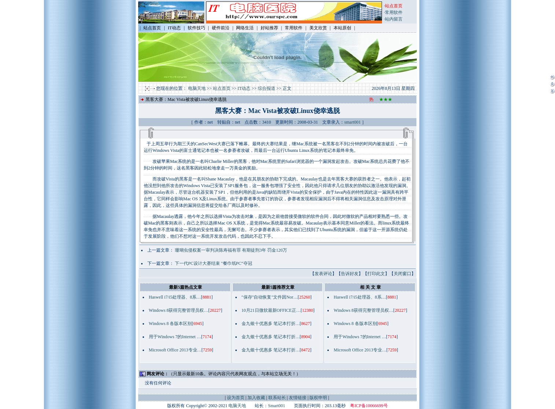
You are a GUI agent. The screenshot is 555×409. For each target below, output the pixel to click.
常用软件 (394, 12)
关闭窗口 (402, 273)
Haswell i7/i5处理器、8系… (175, 297)
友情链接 (297, 397)
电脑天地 (197, 88)
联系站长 (277, 397)
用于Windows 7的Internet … (175, 336)
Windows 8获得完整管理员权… (179, 310)
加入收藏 (256, 397)
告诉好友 (350, 273)
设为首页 (236, 397)
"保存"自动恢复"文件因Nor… (270, 297)
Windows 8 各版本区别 (170, 323)
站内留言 (394, 19)
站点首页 (222, 88)
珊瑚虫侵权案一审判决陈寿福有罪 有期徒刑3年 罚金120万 (231, 250)
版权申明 (318, 397)
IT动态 (244, 88)
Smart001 (276, 405)
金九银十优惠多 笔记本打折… (271, 323)
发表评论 (323, 273)
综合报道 (266, 88)
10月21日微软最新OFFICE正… (271, 310)
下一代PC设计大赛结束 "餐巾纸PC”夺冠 (213, 263)
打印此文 (376, 273)
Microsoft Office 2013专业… (175, 350)
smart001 (352, 122)
